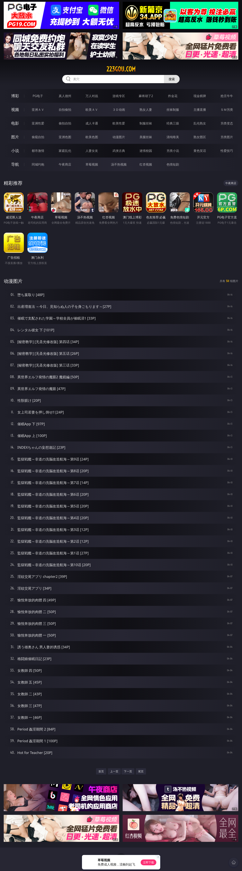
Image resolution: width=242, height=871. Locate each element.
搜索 (172, 79)
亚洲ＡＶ (38, 109)
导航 (15, 164)
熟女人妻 (145, 109)
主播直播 (199, 109)
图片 (15, 137)
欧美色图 (91, 137)
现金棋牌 (199, 96)
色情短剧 (172, 164)
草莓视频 (91, 164)
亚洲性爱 (38, 123)
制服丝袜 (145, 123)
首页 (101, 771)
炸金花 (172, 96)
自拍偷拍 (65, 109)
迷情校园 (145, 151)
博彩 (15, 95)
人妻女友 (91, 151)
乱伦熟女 (199, 123)
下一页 (128, 771)
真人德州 (65, 96)
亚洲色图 (65, 137)
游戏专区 (118, 96)
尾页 (141, 771)
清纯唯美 (172, 137)
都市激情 (38, 151)
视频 (15, 109)
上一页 (114, 771)
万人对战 (91, 96)
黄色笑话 (199, 151)
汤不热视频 (119, 164)
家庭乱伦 (65, 151)
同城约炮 (38, 164)
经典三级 (172, 123)
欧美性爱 (118, 123)
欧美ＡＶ (91, 109)
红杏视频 (145, 164)
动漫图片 (118, 137)
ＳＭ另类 (226, 109)
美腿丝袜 (145, 137)
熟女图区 (199, 137)
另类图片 (226, 137)
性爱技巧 (226, 151)
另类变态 (226, 123)
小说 (15, 150)
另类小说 (172, 151)
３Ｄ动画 (118, 109)
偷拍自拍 (65, 123)
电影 (15, 123)
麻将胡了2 (146, 96)
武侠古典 (118, 151)
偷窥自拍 (38, 137)
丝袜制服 (172, 109)
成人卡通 (91, 123)
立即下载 (148, 862)
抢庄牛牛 (226, 96)
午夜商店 (65, 164)
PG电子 (38, 96)
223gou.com (121, 69)
